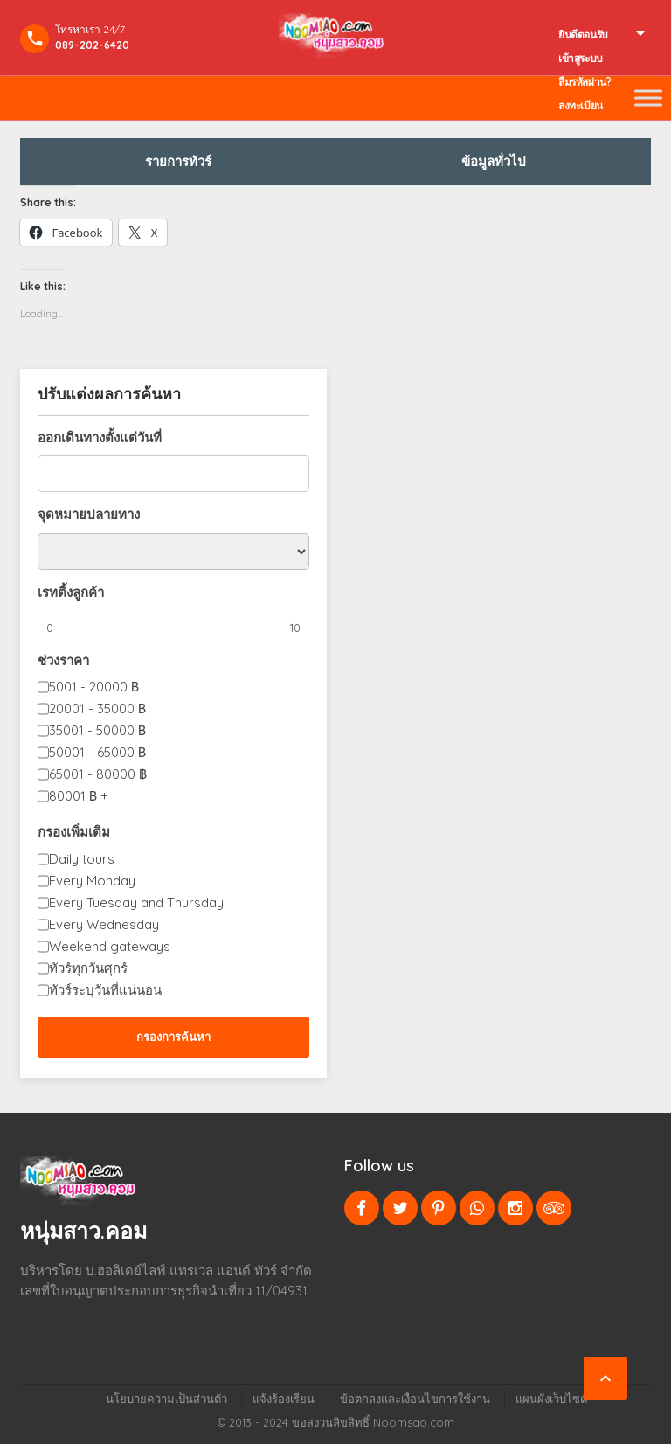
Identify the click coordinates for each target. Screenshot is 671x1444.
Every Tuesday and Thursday (136, 902)
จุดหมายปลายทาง (89, 514)
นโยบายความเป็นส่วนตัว (166, 1399)
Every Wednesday (104, 924)
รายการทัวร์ (178, 161)
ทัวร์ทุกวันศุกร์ (88, 968)
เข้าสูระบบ (580, 58)
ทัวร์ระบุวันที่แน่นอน (105, 990)
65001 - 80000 (98, 774)
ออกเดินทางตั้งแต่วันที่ (100, 437)
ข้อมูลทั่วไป (493, 161)
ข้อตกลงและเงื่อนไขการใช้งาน (415, 1399)
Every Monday (92, 880)
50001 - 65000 (97, 752)
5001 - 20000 (94, 686)
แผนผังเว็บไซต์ (551, 1399)
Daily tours (81, 858)
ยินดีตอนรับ (583, 34)
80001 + (78, 796)
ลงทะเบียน (580, 105)
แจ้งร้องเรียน (283, 1399)
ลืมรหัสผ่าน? (584, 81)
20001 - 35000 (97, 708)
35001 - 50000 (97, 730)
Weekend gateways (109, 946)
